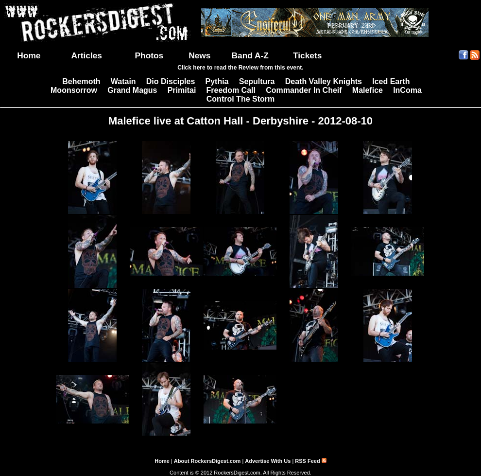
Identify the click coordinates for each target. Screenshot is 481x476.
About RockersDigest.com (207, 461)
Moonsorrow (74, 90)
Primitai (182, 90)
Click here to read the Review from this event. (240, 67)
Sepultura (257, 81)
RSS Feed (310, 461)
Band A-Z (250, 55)
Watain (123, 81)
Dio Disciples (170, 81)
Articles (86, 55)
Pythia (217, 81)
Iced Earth (391, 81)
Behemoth (81, 81)
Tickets (307, 55)
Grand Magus (132, 90)
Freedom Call (231, 90)
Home (28, 55)
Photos (149, 55)
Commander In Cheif (304, 90)
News (199, 55)
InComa (407, 90)
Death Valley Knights (323, 81)
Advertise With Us (268, 461)
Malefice (367, 90)
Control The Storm (240, 99)
